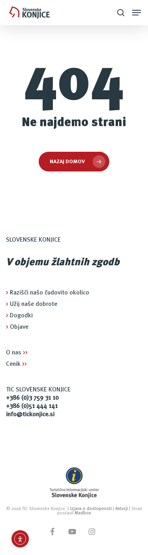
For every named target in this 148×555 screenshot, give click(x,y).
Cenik (16, 364)
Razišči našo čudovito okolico (47, 293)
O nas (17, 353)
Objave (17, 327)
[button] (136, 13)
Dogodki (19, 316)
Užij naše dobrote (31, 304)
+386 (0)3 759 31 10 (32, 398)
